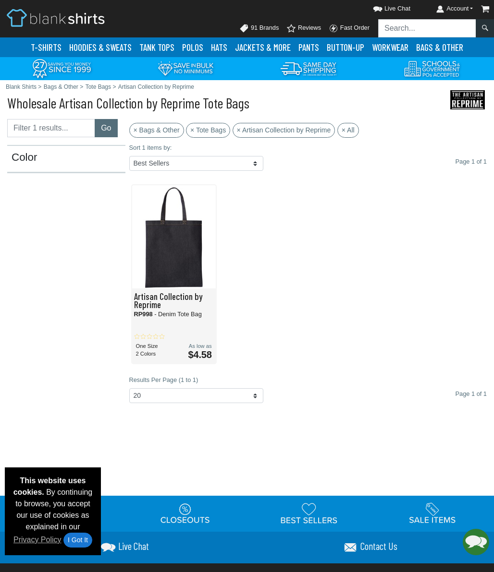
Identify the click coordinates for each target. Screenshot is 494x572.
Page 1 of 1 (471, 393)
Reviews (303, 28)
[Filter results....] (51, 128)
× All (348, 130)
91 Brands (259, 28)
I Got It (78, 540)
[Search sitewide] (427, 28)
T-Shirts (46, 47)
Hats (219, 47)
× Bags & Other (157, 130)
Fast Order (349, 28)
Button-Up (345, 47)
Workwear (390, 47)
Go (106, 128)
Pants (308, 47)
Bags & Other (439, 47)
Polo (192, 47)
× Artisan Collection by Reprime (284, 130)
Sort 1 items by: (150, 147)
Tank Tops (156, 47)
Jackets (263, 47)
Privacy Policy (37, 540)
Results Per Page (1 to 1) (163, 379)
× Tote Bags (208, 130)
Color (24, 157)
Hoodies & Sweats (100, 47)
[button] (383, 7)
